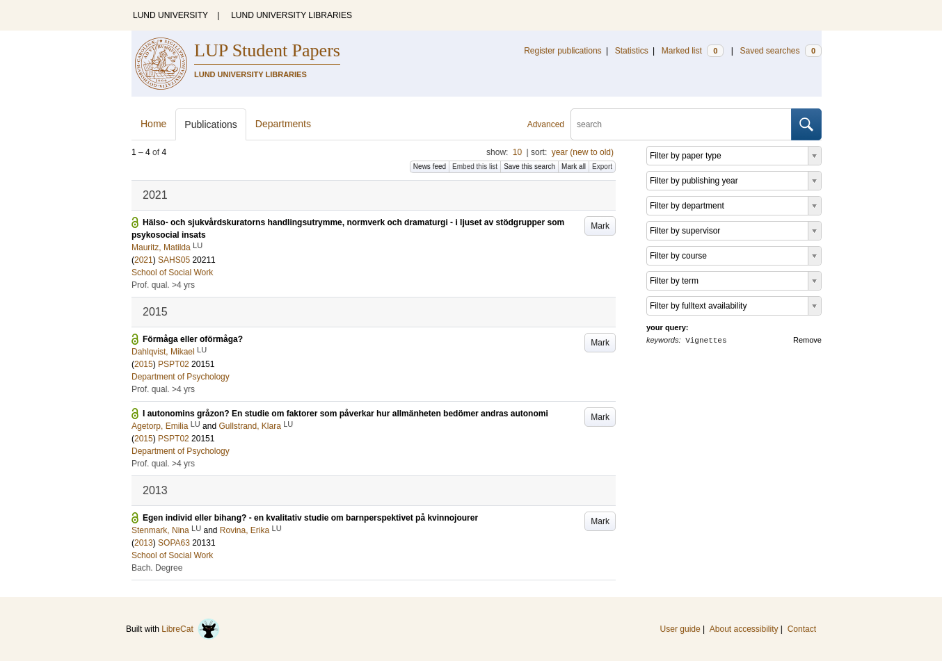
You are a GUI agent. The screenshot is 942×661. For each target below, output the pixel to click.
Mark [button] (600, 226)
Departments (283, 123)
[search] (681, 124)
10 (517, 152)
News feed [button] (429, 166)
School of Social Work (172, 272)
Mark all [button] (573, 166)
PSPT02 (173, 364)
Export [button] (602, 166)
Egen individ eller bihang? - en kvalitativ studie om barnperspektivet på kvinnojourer (310, 518)
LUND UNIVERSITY (170, 15)
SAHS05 (174, 260)
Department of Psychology (180, 377)
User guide (680, 629)
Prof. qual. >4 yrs (163, 285)
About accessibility (744, 629)
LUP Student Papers (267, 50)
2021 (143, 260)
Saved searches (781, 51)
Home (153, 123)
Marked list (693, 51)
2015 (143, 364)
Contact (802, 629)
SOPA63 (174, 543)
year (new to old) (583, 152)
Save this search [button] (529, 166)
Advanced (545, 124)
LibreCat (190, 629)
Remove (807, 340)
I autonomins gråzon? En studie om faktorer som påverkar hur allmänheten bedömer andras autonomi (345, 413)
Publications (210, 124)
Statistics (631, 51)
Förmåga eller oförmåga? (193, 339)
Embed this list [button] (474, 166)
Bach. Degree (156, 568)
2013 (143, 543)
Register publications (562, 51)
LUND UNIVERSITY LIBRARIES (291, 15)
